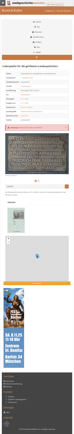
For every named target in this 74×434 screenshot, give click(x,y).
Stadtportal (49, 11)
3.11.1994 (24, 99)
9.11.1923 (24, 103)
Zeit (37, 27)
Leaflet (59, 280)
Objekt (37, 52)
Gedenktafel (25, 95)
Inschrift (10, 186)
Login (8, 412)
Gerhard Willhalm (31, 429)
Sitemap (9, 387)
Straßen (37, 42)
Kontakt (37, 283)
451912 (29, 107)
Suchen (37, 22)
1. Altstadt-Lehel (27, 78)
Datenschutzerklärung (14, 384)
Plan (37, 47)
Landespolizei (37, 111)
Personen (37, 32)
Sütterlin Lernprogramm (17, 399)
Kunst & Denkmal (64, 11)
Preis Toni (24, 116)
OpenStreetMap (65, 280)
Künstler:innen (37, 37)
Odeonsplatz (25, 86)
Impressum (10, 381)
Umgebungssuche (55, 5)
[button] (37, 256)
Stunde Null (12, 402)
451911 (23, 107)
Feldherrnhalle (26, 111)
